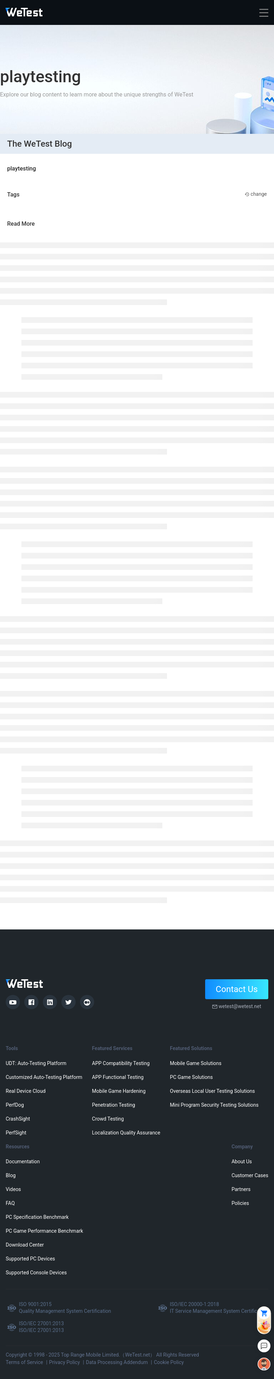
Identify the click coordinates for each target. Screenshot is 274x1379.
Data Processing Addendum (117, 1362)
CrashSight (18, 1119)
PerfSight (16, 1133)
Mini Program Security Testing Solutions (214, 1105)
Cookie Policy (169, 1362)
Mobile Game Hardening (119, 1091)
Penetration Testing (113, 1105)
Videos (13, 1189)
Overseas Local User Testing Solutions (212, 1091)
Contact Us (237, 989)
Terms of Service (24, 1362)
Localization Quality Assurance (126, 1133)
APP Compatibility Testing (121, 1063)
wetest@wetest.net (239, 1006)
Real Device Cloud (26, 1091)
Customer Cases (250, 1175)
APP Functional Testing (117, 1077)
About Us (242, 1161)
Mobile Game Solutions (195, 1063)
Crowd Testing (108, 1119)
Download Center (25, 1245)
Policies (240, 1203)
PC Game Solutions (191, 1077)
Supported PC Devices (30, 1259)
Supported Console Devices (36, 1272)
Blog (11, 1175)
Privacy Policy (64, 1362)
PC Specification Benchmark (37, 1217)
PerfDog (15, 1105)
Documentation (23, 1161)
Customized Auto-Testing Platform (44, 1077)
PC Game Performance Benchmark (44, 1231)
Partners (241, 1189)
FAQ (10, 1203)
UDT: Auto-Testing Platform (36, 1063)
